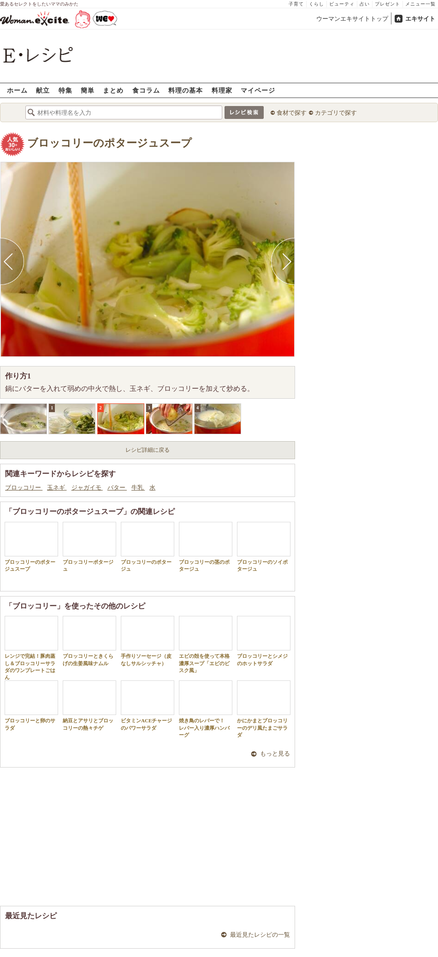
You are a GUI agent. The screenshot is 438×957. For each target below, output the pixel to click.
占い (365, 3)
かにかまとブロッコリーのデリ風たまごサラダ (263, 709)
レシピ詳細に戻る (147, 450)
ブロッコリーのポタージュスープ (109, 143)
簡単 (88, 90)
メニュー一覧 (420, 3)
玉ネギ (56, 487)
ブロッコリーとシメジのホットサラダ (263, 641)
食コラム (146, 90)
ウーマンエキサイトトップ (352, 18)
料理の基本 (185, 90)
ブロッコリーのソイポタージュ (263, 547)
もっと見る (275, 753)
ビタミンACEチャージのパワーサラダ (147, 705)
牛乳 (138, 487)
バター (117, 487)
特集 (65, 90)
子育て (296, 3)
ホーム (17, 90)
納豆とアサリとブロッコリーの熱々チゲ (89, 705)
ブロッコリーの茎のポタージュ (205, 547)
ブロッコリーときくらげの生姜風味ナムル (89, 641)
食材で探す (292, 112)
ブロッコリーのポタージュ (147, 547)
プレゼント (387, 3)
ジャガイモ (87, 487)
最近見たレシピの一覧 (260, 934)
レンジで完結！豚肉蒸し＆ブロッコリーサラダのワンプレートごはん (31, 648)
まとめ (113, 90)
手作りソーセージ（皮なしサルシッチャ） (147, 641)
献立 (43, 90)
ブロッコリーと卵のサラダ (31, 705)
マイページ (258, 90)
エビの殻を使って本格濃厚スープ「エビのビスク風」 (205, 644)
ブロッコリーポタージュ (89, 547)
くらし (316, 3)
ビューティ (342, 3)
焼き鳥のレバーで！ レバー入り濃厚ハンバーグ (205, 709)
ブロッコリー (23, 487)
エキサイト (420, 18)
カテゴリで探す (336, 112)
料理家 (222, 90)
